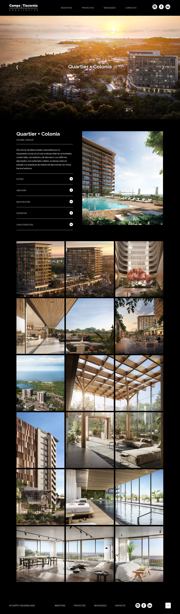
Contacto (131, 8)
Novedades (110, 8)
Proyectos (88, 8)
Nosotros (66, 8)
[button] (44, 179)
